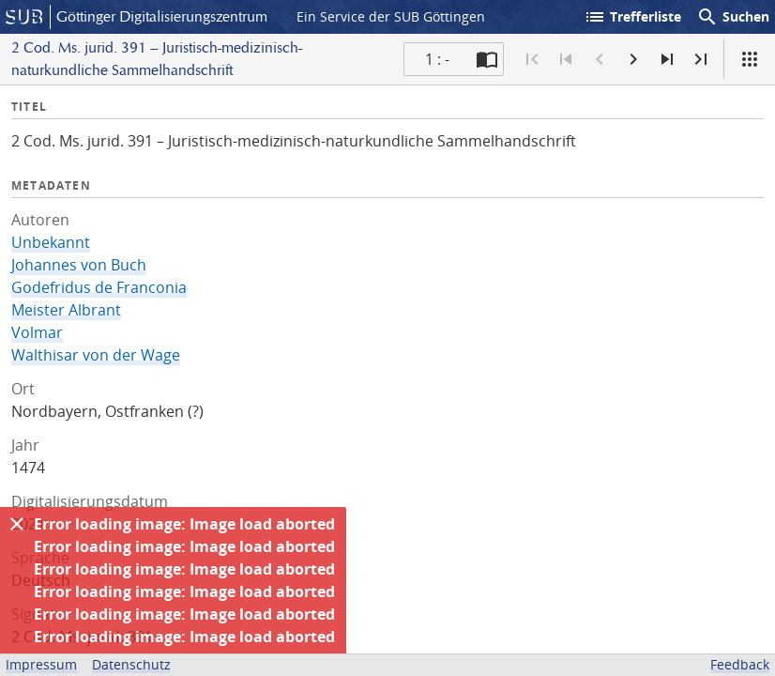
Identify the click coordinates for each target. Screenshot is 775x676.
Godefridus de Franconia (99, 287)
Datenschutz (131, 664)
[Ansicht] (749, 59)
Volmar (37, 332)
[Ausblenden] (17, 524)
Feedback (739, 664)
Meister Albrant (66, 310)
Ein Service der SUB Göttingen (390, 16)
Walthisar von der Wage (95, 355)
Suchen (732, 17)
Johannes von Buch (78, 264)
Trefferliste (632, 17)
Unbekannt (50, 242)
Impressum (41, 664)
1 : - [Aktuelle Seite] (437, 59)
